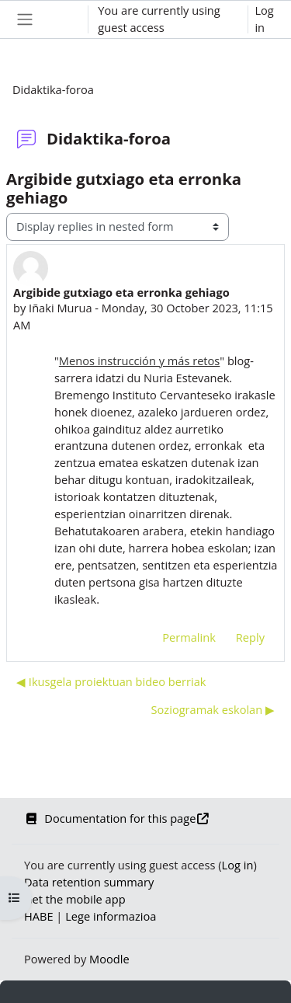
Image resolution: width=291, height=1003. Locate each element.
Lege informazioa (110, 916)
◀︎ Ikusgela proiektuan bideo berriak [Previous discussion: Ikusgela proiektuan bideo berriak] (111, 681)
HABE (39, 916)
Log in (264, 18)
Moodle (109, 958)
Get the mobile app (75, 899)
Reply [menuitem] (250, 637)
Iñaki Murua (60, 307)
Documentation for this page (117, 818)
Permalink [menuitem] (189, 637)
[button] (61, 19)
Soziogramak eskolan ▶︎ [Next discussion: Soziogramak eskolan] (213, 709)
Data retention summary (89, 882)
